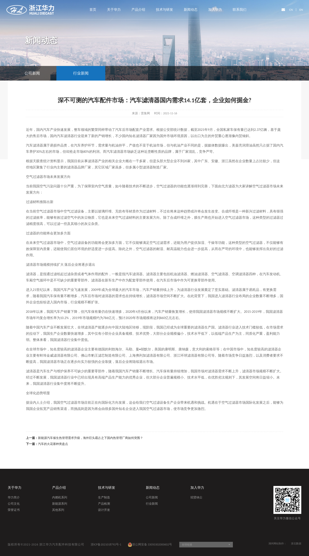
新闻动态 (190, 10)
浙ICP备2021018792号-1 (106, 544)
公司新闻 (152, 498)
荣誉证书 (14, 510)
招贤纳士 (196, 498)
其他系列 (58, 510)
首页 (92, 10)
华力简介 (14, 498)
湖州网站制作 (276, 543)
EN (301, 10)
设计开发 (104, 510)
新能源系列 (59, 504)
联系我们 (239, 10)
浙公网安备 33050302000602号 (150, 544)
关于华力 (114, 10)
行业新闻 (152, 504)
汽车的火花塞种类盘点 (53, 444)
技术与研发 (164, 10)
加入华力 (215, 10)
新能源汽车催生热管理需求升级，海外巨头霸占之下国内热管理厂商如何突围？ (90, 438)
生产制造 (104, 498)
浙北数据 (296, 543)
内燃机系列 (59, 498)
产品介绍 (138, 10)
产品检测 (104, 504)
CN (291, 10)
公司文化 (14, 504)
